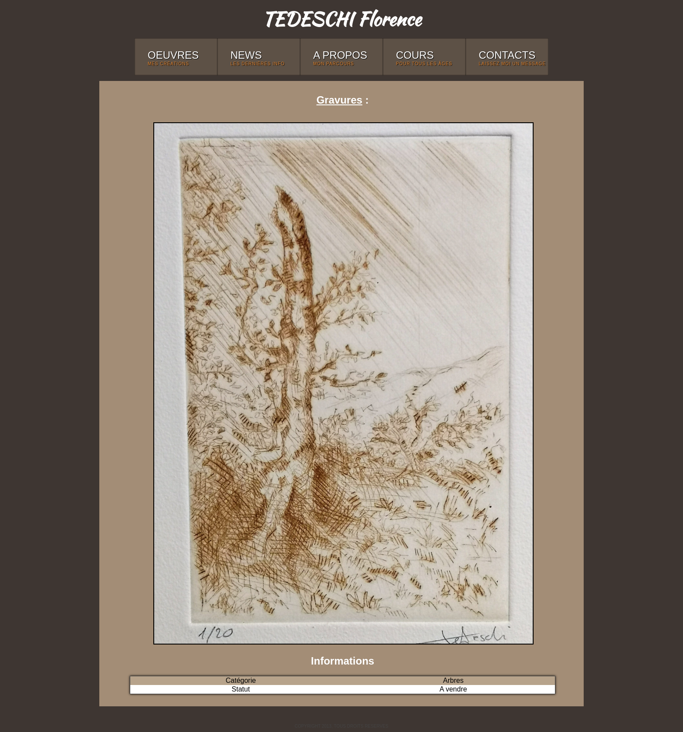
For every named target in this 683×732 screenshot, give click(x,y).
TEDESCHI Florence (341, 19)
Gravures (339, 100)
